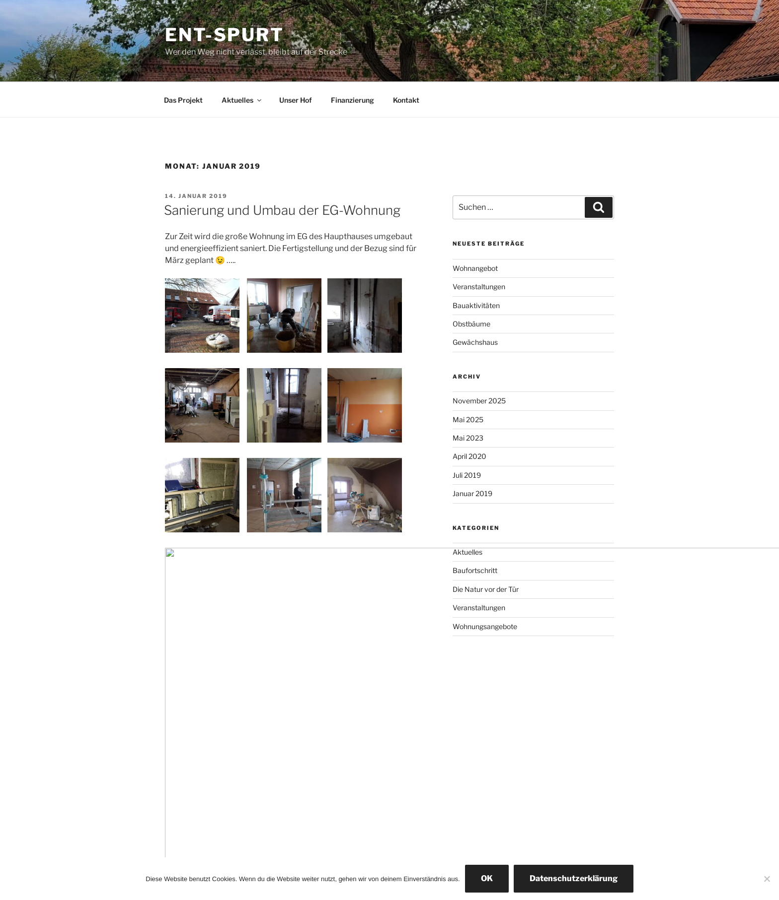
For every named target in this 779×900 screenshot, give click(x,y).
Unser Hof (295, 100)
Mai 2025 (468, 419)
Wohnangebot (475, 268)
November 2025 (479, 400)
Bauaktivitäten (476, 305)
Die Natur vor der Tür (486, 589)
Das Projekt (183, 100)
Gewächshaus (475, 342)
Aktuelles (242, 100)
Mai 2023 (468, 438)
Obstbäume (471, 324)
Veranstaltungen (479, 286)
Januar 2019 (472, 493)
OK (487, 878)
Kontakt (406, 100)
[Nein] (767, 879)
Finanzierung (352, 100)
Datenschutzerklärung (574, 878)
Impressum (180, 815)
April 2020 (469, 456)
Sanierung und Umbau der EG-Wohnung (282, 210)
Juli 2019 (467, 475)
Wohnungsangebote (485, 626)
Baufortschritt (475, 570)
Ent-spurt (224, 35)
